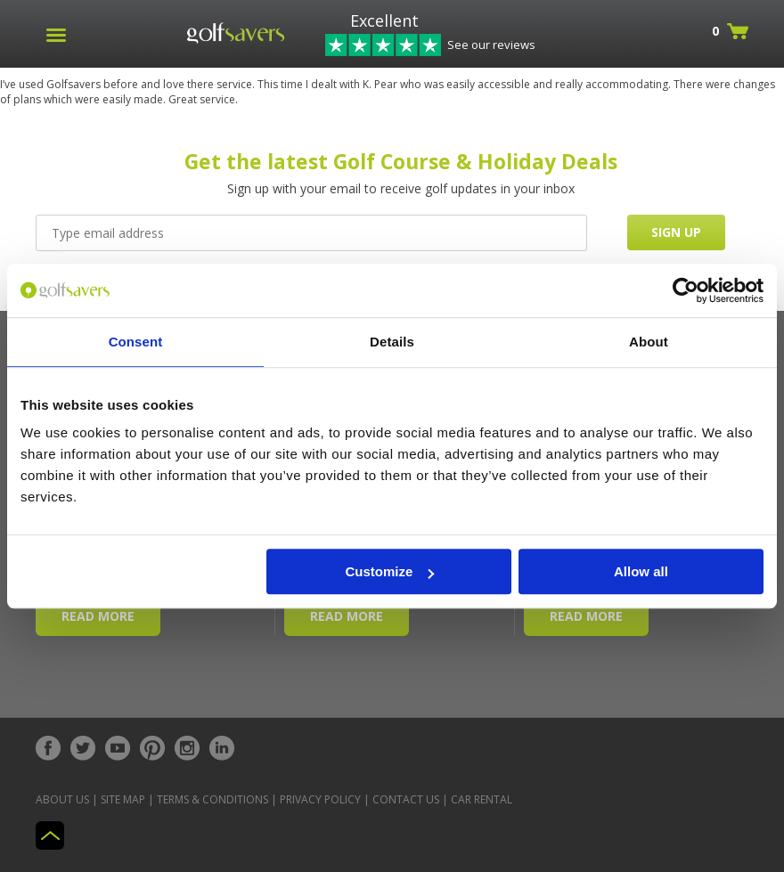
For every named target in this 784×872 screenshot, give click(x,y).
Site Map (123, 799)
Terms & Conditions (212, 799)
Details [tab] (392, 341)
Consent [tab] (136, 341)
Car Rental (481, 799)
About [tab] (648, 341)
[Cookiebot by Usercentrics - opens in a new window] (686, 290)
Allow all (641, 571)
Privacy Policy (320, 799)
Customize (390, 571)
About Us (62, 799)
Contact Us (405, 799)
